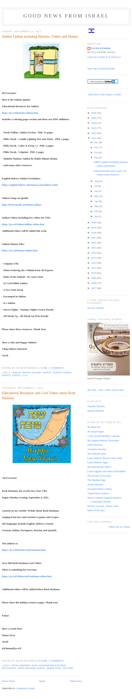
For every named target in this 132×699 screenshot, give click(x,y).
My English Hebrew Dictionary (103, 440)
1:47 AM (43, 368)
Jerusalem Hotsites (96, 449)
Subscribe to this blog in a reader (104, 94)
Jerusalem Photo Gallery (99, 488)
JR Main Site (94, 427)
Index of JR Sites (96, 510)
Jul (96, 186)
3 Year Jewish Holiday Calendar (103, 435)
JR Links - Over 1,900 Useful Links (105, 390)
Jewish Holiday (31, 373)
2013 (94, 257)
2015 (94, 247)
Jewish (16, 373)
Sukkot (47, 373)
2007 (94, 288)
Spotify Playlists (95, 410)
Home (42, 681)
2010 (94, 272)
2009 (94, 278)
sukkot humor (62, 373)
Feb (96, 211)
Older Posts (76, 681)
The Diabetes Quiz (96, 453)
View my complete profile (104, 57)
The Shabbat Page (96, 480)
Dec (96, 142)
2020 (94, 222)
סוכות (25, 375)
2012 (94, 262)
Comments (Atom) (25, 688)
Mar (96, 206)
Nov (96, 147)
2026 (94, 112)
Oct (96, 152)
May (97, 196)
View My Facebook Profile (101, 68)
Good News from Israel (66, 16)
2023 (94, 128)
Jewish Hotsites (95, 484)
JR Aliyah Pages (95, 431)
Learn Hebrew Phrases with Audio (104, 458)
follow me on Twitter (119, 526)
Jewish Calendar (95, 307)
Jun (96, 191)
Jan (96, 216)
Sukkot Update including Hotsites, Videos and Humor (40, 36)
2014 (94, 252)
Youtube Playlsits (96, 406)
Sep (96, 157)
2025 (94, 117)
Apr (96, 201)
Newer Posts (8, 681)
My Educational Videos (99, 466)
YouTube (67, 668)
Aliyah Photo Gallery (98, 493)
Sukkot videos (11, 375)
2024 (94, 122)
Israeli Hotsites (94, 444)
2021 (94, 138)
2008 (94, 283)
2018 (94, 232)
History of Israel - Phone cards (102, 506)
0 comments (56, 368)
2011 (94, 267)
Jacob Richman (100, 48)
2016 (94, 242)
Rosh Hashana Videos (31, 668)
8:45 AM (43, 661)
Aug (96, 181)
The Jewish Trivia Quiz (99, 475)
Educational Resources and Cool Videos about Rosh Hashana (38, 395)
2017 (94, 237)
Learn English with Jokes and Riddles (106, 471)
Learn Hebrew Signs (97, 462)
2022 (94, 133)
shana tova (53, 668)
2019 (94, 227)
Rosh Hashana (21, 665)
